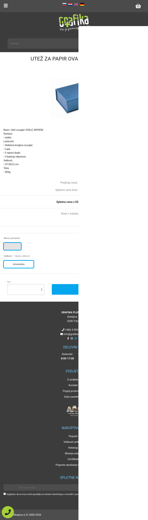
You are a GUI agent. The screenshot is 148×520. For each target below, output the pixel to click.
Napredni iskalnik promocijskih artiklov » (118, 35)
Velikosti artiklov (73, 442)
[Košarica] (138, 6)
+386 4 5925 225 (75, 329)
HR (70, 4)
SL (64, 4)
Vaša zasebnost (73, 396)
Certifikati (73, 459)
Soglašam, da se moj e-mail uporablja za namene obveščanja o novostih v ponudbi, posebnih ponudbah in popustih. (59, 494)
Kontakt (73, 385)
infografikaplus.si (75, 334)
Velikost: (17, 256)
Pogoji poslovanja (73, 391)
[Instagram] (72, 338)
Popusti (73, 436)
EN (76, 4)
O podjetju (73, 379)
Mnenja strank (73, 453)
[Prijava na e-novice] (139, 487)
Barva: (12, 238)
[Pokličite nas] (8, 512)
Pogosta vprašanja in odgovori (73, 464)
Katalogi (73, 447)
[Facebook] (68, 338)
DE (82, 4)
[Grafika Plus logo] (74, 22)
